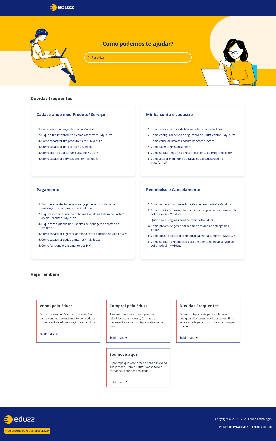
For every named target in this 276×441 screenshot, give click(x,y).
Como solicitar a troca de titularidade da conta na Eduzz (187, 129)
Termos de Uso (262, 427)
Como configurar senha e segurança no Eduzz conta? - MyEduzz (193, 135)
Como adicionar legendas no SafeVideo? (67, 129)
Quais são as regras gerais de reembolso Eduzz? (183, 220)
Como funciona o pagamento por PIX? (66, 246)
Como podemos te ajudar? (138, 43)
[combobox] (138, 57)
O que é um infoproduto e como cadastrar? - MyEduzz (76, 135)
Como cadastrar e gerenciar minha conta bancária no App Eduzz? (84, 234)
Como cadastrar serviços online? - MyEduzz (69, 159)
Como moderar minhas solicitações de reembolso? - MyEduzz (191, 204)
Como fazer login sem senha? (170, 147)
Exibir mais (47, 334)
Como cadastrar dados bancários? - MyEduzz (70, 240)
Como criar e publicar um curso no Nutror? (69, 153)
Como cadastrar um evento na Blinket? (66, 147)
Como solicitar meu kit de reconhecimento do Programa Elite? (191, 153)
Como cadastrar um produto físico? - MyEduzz (71, 141)
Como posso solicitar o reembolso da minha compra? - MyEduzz (193, 236)
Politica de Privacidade (233, 427)
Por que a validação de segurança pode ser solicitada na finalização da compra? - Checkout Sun (78, 206)
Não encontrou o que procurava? (27, 431)
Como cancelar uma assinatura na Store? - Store (182, 141)
